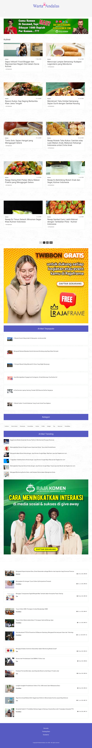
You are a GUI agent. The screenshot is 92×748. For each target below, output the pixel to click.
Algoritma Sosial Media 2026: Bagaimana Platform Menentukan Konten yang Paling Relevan (42, 698)
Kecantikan (30, 426)
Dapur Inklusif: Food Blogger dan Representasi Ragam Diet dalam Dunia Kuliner (22, 64)
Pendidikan (67, 426)
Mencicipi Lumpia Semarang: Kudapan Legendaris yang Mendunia (64, 63)
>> (51, 242)
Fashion (7, 426)
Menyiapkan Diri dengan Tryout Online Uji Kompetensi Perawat (33, 581)
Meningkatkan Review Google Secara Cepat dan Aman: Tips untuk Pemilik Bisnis (33, 447)
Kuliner (6, 59)
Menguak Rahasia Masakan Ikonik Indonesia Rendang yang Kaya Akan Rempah (36, 351)
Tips (54, 426)
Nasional (60, 426)
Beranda (46, 728)
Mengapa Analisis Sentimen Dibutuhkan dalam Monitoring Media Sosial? (36, 648)
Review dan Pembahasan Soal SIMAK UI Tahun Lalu (30, 658)
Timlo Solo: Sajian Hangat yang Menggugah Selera (19, 141)
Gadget (49, 426)
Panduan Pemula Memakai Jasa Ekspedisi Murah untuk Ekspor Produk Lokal (37, 671)
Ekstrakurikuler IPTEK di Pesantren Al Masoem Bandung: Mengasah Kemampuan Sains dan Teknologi (44, 632)
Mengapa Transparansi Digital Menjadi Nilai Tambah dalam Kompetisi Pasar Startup (39, 593)
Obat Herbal (14, 426)
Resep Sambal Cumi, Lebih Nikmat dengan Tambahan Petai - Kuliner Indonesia (62, 221)
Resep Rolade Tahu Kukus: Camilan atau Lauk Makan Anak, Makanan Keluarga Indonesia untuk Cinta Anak (65, 142)
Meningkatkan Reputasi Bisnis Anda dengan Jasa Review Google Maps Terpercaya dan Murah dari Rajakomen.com (42, 466)
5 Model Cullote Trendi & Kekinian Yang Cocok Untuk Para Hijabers (32, 403)
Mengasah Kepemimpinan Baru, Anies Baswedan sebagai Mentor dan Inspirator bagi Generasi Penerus (45, 571)
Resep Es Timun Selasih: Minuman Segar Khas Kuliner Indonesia (23, 220)
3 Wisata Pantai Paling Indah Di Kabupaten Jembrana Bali (30, 338)
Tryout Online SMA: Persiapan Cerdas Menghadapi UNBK (32, 609)
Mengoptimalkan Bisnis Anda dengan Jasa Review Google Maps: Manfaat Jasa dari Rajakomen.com (38, 453)
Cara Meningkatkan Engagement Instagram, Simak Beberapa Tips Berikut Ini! (35, 377)
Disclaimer (46, 734)
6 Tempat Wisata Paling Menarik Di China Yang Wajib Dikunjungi (31, 364)
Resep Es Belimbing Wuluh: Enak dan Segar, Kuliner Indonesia (63, 181)
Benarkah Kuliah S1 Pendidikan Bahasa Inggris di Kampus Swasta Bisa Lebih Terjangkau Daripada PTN (44, 709)
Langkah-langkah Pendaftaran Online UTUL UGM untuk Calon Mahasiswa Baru (38, 685)
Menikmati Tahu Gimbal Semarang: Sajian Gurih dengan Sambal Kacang (63, 102)
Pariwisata (22, 426)
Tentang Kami (46, 731)
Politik (43, 426)
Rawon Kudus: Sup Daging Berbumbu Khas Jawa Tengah (21, 102)
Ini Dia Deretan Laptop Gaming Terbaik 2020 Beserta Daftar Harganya (33, 390)
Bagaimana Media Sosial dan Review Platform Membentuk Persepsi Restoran (32, 440)
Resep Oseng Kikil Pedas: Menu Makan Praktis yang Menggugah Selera (22, 181)
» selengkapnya (8, 69)
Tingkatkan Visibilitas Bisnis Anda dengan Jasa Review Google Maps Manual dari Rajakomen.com (37, 459)
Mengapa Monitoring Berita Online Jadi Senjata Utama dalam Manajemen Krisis (32, 472)
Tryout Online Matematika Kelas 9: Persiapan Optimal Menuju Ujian (34, 620)
